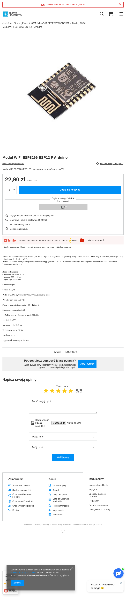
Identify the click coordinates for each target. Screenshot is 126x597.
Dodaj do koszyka (70, 189)
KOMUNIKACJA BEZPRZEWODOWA (50, 23)
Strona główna (21, 23)
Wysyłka (93, 489)
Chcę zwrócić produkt (22, 501)
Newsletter (58, 514)
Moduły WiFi (78, 23)
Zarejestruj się (59, 485)
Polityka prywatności (98, 505)
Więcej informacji (96, 240)
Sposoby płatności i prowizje (98, 495)
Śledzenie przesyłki (21, 490)
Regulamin (94, 501)
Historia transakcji (61, 506)
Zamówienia (15, 479)
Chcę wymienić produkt (23, 506)
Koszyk (56, 490)
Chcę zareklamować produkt (21, 495)
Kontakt (16, 510)
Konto (52, 479)
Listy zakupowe (60, 494)
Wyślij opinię (63, 457)
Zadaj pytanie (87, 364)
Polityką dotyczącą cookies (23, 572)
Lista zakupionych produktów (61, 500)
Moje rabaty (58, 510)
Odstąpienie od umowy (99, 509)
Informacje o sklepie (98, 485)
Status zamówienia (21, 485)
